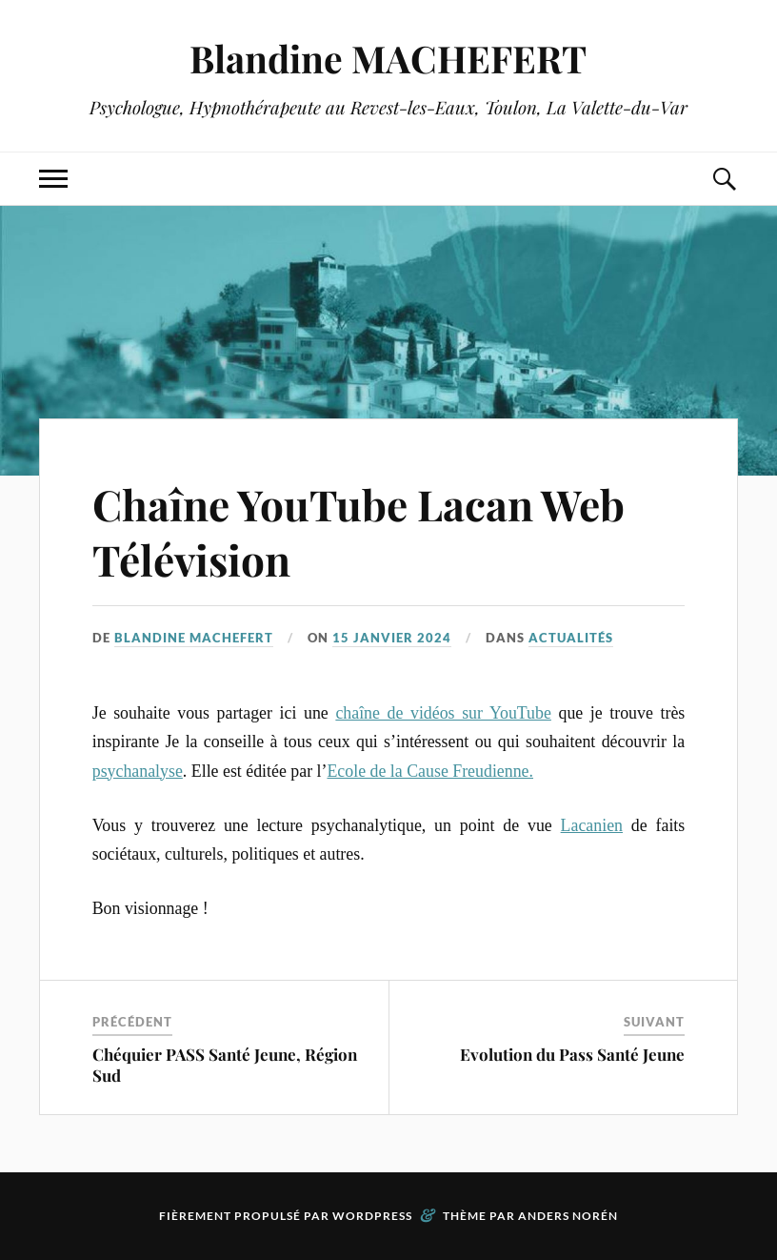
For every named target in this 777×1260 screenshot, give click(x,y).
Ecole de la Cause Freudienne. (430, 771)
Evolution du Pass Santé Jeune (572, 1054)
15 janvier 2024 (391, 637)
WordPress (372, 1216)
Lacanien (592, 825)
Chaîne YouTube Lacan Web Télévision (358, 531)
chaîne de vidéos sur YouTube (443, 712)
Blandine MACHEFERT (388, 58)
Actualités (570, 637)
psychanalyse (137, 771)
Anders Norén (568, 1216)
